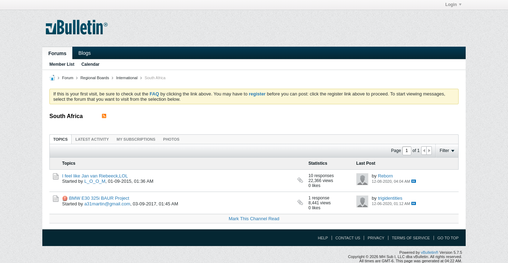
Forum (67, 78)
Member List (61, 64)
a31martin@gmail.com (107, 203)
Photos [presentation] (171, 139)
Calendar (90, 64)
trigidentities (390, 198)
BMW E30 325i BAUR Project (99, 198)
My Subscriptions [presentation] (136, 139)
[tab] (60, 139)
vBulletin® (430, 252)
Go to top (448, 238)
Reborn (385, 176)
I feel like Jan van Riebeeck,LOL (95, 176)
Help (323, 238)
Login (453, 4)
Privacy (376, 238)
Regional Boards (94, 78)
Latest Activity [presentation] (92, 139)
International (127, 78)
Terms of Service (411, 238)
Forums (57, 53)
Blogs (84, 53)
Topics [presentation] (60, 139)
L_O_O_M (94, 181)
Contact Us (348, 238)
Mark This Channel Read (254, 218)
